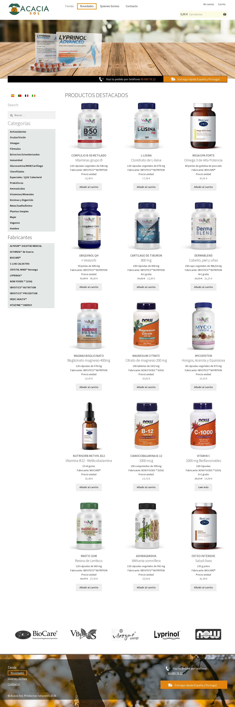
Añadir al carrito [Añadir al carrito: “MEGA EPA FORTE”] (203, 187)
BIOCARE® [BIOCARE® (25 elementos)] (15, 257)
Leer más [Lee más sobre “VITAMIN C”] (203, 487)
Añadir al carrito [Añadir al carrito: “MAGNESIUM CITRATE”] (146, 387)
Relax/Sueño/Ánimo (21, 205)
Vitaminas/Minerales (22, 194)
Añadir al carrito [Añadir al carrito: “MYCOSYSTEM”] (203, 387)
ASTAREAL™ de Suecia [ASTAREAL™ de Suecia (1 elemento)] (21, 251)
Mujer (13, 217)
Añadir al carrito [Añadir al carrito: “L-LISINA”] (146, 187)
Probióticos (16, 183)
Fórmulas (15, 148)
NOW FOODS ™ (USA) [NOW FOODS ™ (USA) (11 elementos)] (21, 281)
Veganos (15, 222)
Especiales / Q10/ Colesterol (26, 177)
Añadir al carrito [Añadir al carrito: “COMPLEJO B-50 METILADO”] (88, 187)
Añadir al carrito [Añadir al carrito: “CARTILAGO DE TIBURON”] (146, 287)
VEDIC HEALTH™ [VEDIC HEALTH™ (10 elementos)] (18, 299)
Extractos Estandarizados (25, 154)
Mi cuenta (208, 4)
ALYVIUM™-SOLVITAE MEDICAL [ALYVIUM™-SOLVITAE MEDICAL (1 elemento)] (26, 246)
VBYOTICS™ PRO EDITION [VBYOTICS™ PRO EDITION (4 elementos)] (23, 293)
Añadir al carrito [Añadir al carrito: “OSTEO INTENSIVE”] (203, 587)
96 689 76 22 (148, 79)
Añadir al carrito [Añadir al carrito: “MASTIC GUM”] (88, 587)
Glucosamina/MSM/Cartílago (26, 165)
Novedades (87, 6)
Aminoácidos (17, 188)
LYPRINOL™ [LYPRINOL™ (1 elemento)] (16, 275)
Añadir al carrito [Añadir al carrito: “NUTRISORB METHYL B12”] (88, 487)
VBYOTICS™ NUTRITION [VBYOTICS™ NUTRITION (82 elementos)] (23, 287)
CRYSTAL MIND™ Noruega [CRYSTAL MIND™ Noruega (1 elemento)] (24, 269)
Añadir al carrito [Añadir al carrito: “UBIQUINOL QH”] (88, 287)
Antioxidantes (18, 131)
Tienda (69, 6)
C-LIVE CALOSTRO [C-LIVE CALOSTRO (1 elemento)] (19, 263)
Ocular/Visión (18, 137)
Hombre (14, 228)
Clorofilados (17, 171)
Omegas (14, 143)
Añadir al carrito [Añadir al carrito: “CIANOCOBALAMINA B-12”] (146, 487)
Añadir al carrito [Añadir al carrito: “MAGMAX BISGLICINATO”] (88, 387)
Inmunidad (16, 160)
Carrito (221, 4)
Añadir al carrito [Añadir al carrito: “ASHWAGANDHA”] (146, 587)
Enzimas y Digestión (21, 200)
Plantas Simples (19, 211)
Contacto (132, 6)
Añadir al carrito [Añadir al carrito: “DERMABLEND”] (203, 287)
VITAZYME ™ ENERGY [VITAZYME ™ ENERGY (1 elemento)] (21, 305)
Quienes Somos (109, 6)
